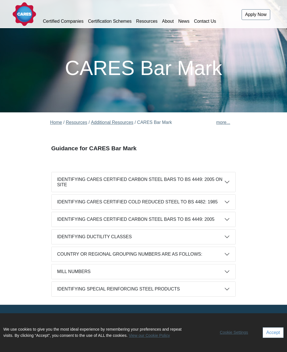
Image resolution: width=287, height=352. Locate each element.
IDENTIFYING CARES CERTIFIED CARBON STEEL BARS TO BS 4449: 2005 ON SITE (140, 182)
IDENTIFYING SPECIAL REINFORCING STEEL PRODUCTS (118, 289)
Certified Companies (63, 21)
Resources (147, 21)
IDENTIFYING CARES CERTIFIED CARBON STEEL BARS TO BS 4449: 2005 (135, 219)
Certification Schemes (110, 21)
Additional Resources (112, 122)
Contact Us (205, 21)
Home (56, 122)
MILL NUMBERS (74, 271)
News (183, 21)
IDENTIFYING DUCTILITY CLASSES (94, 236)
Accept (273, 332)
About (168, 21)
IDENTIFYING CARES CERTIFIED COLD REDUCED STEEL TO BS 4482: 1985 (137, 201)
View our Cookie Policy (149, 335)
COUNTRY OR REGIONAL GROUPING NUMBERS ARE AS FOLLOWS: (129, 254)
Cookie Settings (234, 332)
